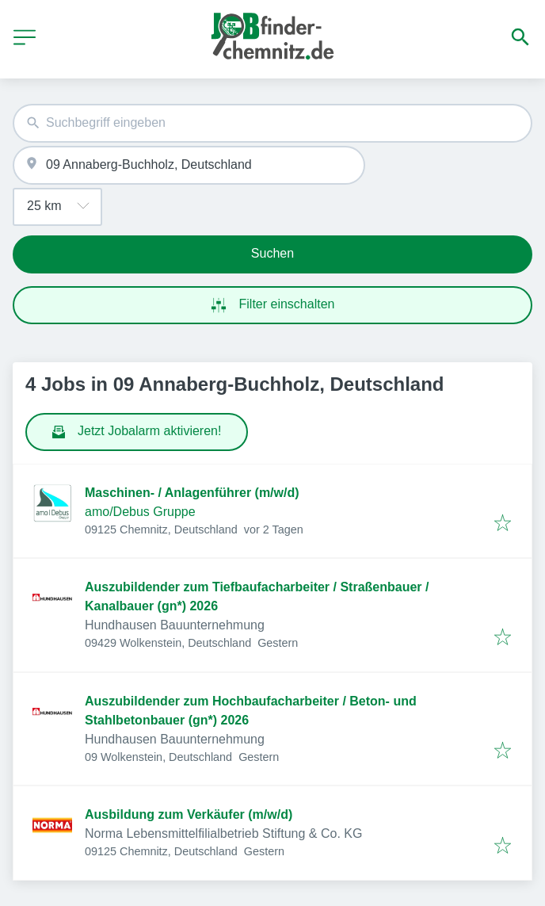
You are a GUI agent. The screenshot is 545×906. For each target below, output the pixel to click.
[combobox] (272, 123)
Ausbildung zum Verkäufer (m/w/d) (188, 814)
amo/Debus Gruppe (140, 511)
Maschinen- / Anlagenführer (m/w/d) (192, 492)
